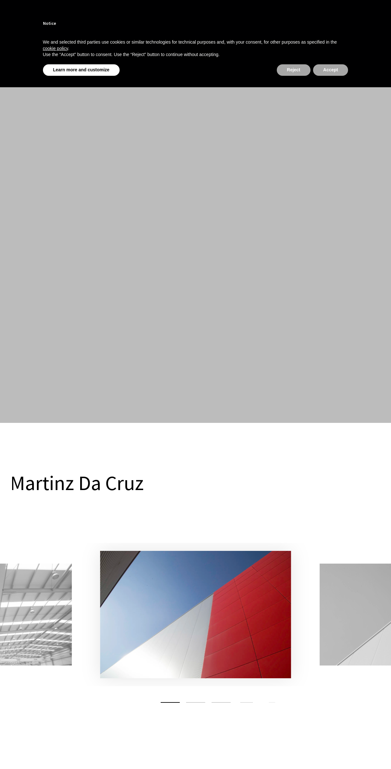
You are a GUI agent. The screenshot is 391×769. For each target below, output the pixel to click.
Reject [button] (293, 69)
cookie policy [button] (55, 48)
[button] (170, 702)
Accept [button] (330, 69)
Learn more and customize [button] (81, 69)
